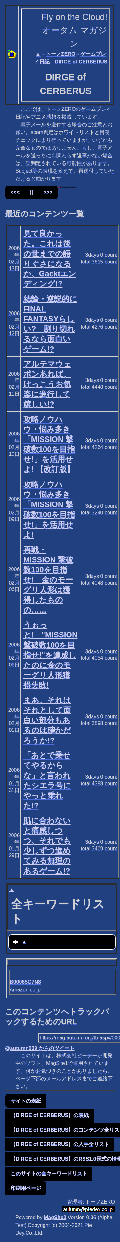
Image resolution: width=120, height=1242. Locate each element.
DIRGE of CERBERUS (81, 61)
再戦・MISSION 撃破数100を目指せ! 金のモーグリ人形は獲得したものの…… (48, 579)
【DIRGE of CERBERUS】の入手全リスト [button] (60, 1144)
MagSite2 (55, 1217)
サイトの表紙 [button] (26, 1100)
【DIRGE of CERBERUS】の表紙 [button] (50, 1115)
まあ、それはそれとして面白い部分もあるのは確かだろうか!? (47, 720)
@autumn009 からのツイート (40, 1048)
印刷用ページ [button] (26, 1188)
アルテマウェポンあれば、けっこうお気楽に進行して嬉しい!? (47, 383)
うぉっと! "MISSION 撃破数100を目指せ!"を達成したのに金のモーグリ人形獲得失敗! (50, 654)
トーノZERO (60, 54)
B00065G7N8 (25, 982)
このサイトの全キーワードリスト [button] (49, 1173)
